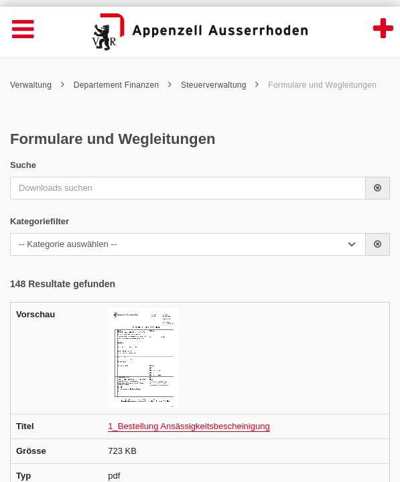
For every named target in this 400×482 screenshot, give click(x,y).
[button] (377, 188)
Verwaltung (37, 85)
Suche (23, 165)
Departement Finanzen (123, 85)
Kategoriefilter (39, 221)
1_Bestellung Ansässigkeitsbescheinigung (188, 426)
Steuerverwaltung (220, 85)
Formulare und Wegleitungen (322, 85)
